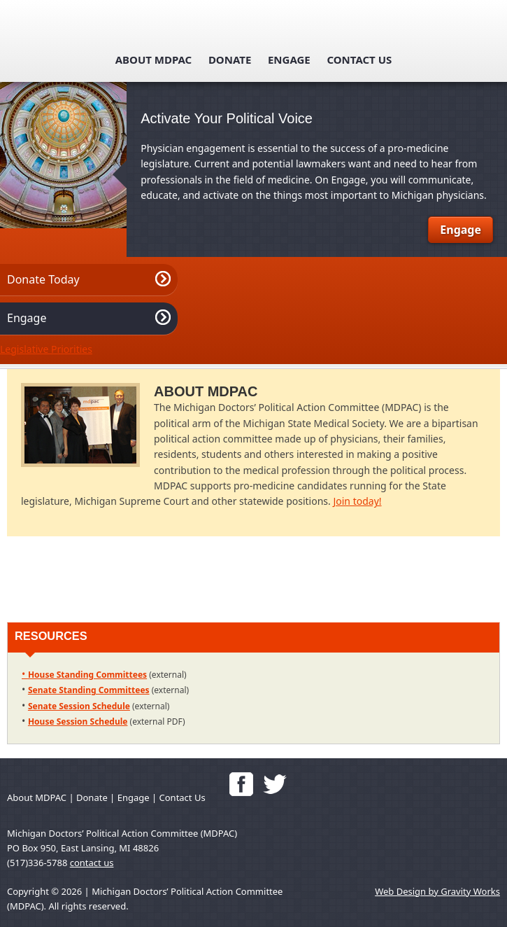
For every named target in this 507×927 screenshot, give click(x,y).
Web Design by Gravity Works (437, 891)
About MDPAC (153, 60)
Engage (289, 60)
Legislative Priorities (46, 349)
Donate (229, 60)
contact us (92, 862)
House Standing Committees (87, 675)
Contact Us (359, 60)
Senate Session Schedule (79, 706)
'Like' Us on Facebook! (241, 784)
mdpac (254, 29)
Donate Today (43, 279)
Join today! (357, 501)
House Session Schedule (78, 721)
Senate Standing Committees (89, 690)
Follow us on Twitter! (275, 784)
